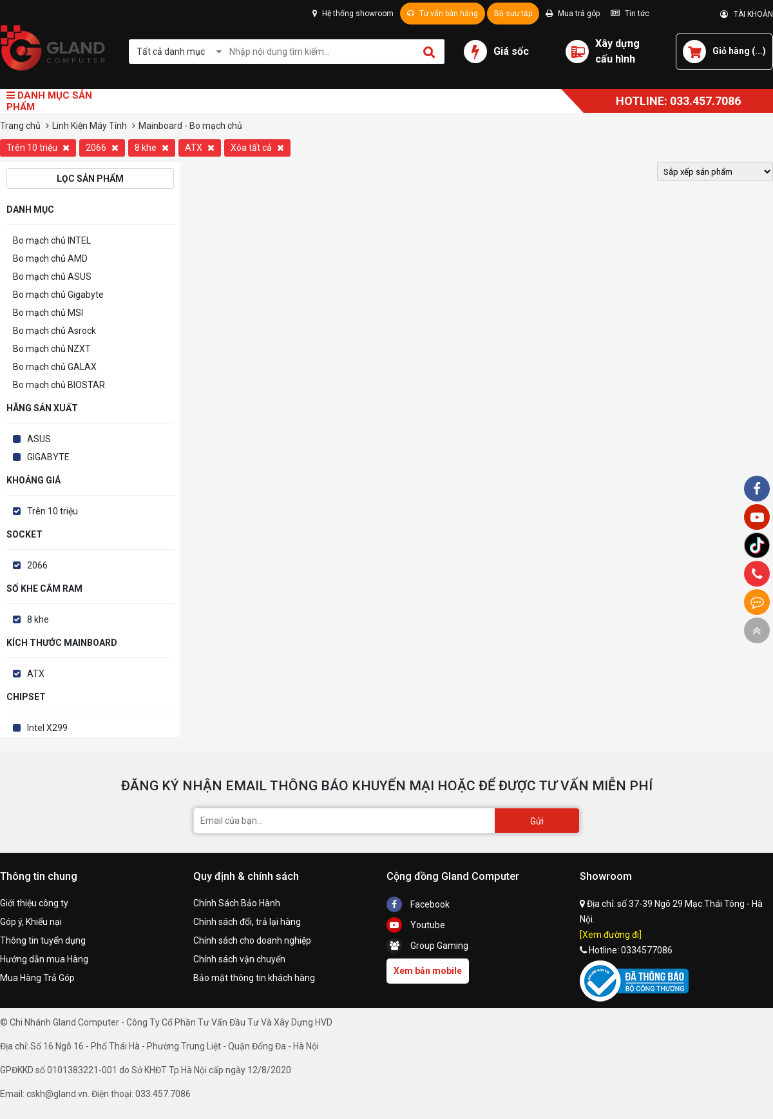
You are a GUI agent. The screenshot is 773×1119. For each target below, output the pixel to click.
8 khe (152, 147)
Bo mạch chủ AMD (50, 258)
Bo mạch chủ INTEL (52, 240)
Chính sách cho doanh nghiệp (252, 940)
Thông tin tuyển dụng (43, 940)
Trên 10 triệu (38, 147)
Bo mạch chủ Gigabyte (58, 294)
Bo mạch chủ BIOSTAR (59, 385)
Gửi (537, 821)
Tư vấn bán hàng (442, 13)
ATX (200, 147)
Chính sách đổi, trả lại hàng (247, 922)
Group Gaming (427, 945)
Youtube (415, 925)
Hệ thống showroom (353, 13)
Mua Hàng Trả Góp (37, 978)
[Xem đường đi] (611, 934)
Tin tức (630, 13)
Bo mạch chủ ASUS (52, 276)
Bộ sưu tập (513, 13)
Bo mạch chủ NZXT (52, 349)
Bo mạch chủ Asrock (54, 331)
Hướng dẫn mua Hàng (44, 959)
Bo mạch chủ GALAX (55, 367)
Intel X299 (47, 728)
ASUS (39, 439)
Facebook (418, 904)
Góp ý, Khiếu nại (31, 922)
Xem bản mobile (428, 971)
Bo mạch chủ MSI (48, 312)
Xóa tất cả (257, 147)
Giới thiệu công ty (34, 903)
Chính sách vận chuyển (239, 959)
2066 (102, 147)
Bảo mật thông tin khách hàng (254, 978)
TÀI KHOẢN (746, 14)
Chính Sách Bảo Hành (236, 903)
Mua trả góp (573, 13)
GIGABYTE (48, 457)
